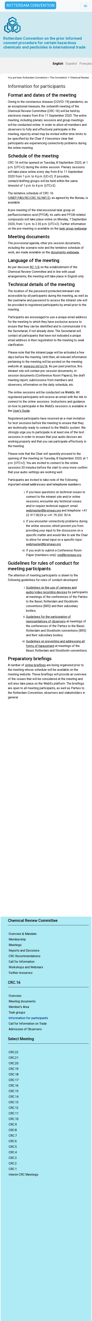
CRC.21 (13, 1058)
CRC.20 (13, 1063)
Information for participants (28, 1018)
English (58, 63)
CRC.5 (13, 1147)
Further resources (21, 973)
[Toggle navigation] (85, 6)
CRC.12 (13, 1108)
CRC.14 (13, 1096)
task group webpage (73, 228)
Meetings (15, 945)
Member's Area (19, 1007)
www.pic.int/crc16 (35, 366)
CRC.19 (13, 1069)
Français (85, 63)
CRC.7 (13, 1135)
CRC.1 (13, 1169)
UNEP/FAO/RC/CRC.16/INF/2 (29, 198)
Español (71, 63)
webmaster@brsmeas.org (43, 510)
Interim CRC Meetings (23, 1174)
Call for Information (21, 961)
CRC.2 (13, 1163)
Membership (17, 939)
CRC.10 (13, 1119)
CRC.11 (13, 1113)
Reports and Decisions (24, 950)
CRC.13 (13, 1102)
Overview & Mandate (23, 934)
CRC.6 (13, 1141)
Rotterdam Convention (35, 77)
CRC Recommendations (24, 956)
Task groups (17, 1012)
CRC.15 (13, 1091)
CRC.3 (13, 1158)
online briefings (35, 665)
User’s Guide (21, 411)
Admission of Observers (25, 1029)
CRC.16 (13, 1085)
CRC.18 (13, 1074)
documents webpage (65, 252)
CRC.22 (13, 1052)
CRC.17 (13, 1080)
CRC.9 (13, 1124)
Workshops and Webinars (26, 967)
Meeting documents (22, 1001)
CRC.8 (13, 1130)
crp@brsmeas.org (69, 555)
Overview (15, 996)
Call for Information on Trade (28, 1023)
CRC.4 (13, 1152)
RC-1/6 (35, 267)
